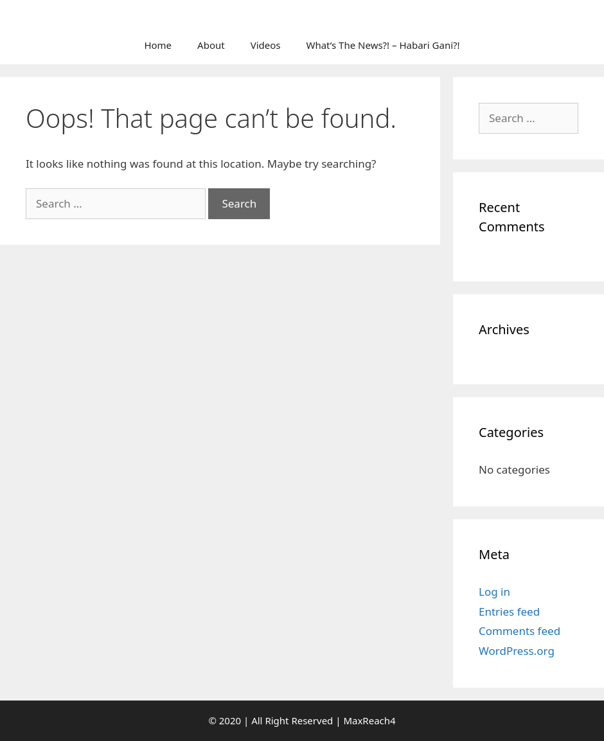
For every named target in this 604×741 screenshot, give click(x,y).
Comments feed (519, 630)
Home (158, 45)
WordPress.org (517, 650)
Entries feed (509, 611)
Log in (494, 591)
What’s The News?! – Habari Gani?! (382, 45)
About (211, 45)
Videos (266, 45)
